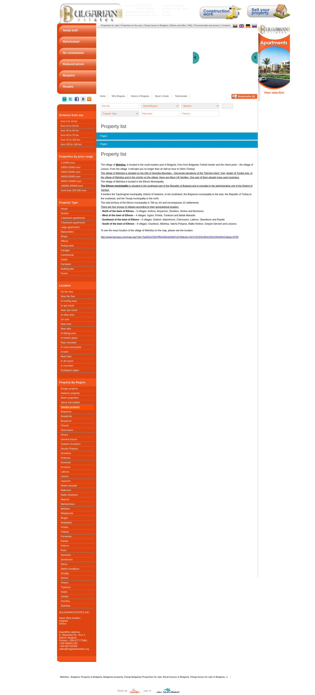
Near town (66, 356)
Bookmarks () (246, 96)
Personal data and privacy (207, 25)
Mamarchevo (68, 504)
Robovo (65, 545)
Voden (64, 592)
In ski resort (67, 361)
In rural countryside (71, 347)
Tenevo (65, 582)
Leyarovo (66, 481)
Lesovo (65, 476)
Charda (65, 425)
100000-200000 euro (72, 185)
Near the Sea (68, 296)
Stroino (64, 578)
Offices (64, 241)
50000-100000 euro (71, 181)
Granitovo (66, 453)
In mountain (67, 365)
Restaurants (67, 245)
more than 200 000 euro (73, 190)
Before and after (178, 25)
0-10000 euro (68, 162)
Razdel (64, 541)
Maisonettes (67, 231)
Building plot (67, 268)
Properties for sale (110, 25)
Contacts (226, 25)
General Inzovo (69, 439)
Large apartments (70, 227)
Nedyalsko (66, 522)
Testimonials (181, 96)
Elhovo (64, 434)
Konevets (66, 462)
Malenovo (66, 490)
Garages (65, 250)
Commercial (67, 255)
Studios (65, 213)
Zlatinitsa (65, 605)
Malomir (65, 499)
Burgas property (69, 388)
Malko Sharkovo (69, 494)
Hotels (64, 259)
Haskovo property (70, 393)
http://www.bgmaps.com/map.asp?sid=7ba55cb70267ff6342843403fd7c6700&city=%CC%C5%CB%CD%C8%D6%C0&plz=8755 (169, 237)
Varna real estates (70, 402)
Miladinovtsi (67, 513)
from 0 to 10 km (69, 121)
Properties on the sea (131, 25)
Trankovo (66, 587)
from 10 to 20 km (70, 126)
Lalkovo (65, 471)
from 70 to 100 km (70, 139)
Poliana (65, 531)
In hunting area (69, 301)
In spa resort (67, 305)
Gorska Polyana (69, 448)
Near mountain (69, 342)
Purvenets (66, 536)
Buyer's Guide (162, 96)
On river (65, 319)
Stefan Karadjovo (70, 568)
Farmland (66, 264)
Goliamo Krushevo (71, 444)
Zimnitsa (65, 601)
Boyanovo (66, 421)
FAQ (190, 25)
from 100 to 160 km (71, 144)
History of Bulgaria (140, 96)
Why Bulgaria (118, 96)
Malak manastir (69, 485)
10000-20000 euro (70, 167)
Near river (66, 324)
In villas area (67, 314)
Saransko (66, 555)
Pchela (64, 527)
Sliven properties (70, 397)
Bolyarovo (66, 411)
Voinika (65, 596)
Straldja (65, 573)
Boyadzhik (66, 416)
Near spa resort (69, 310)
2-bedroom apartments (73, 222)
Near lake (66, 328)
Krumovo (65, 467)
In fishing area (68, 333)
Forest (64, 273)
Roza (63, 550)
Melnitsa (65, 508)
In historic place (69, 338)
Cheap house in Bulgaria (156, 25)
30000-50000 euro (70, 176)
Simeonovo (67, 559)
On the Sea (67, 291)
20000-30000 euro (70, 172)
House (64, 208)
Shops (64, 236)
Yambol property (70, 407)
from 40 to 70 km (70, 135)
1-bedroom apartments (73, 218)
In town (65, 351)
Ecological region (70, 370)
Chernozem (67, 430)
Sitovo (64, 564)
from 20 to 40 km (70, 130)
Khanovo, (66, 458)
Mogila (64, 518)
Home (103, 96)
